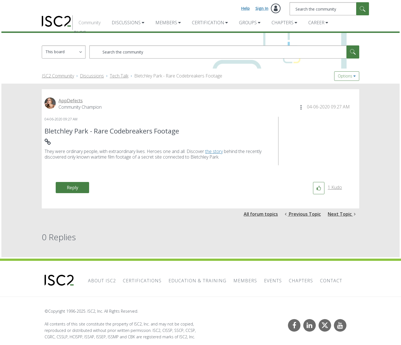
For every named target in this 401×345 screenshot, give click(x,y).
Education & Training (197, 281)
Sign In (261, 8)
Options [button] (345, 76)
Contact (331, 281)
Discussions (126, 23)
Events (273, 281)
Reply (72, 187)
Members (166, 23)
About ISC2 (102, 281)
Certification (208, 23)
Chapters (283, 23)
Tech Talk (119, 76)
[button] (301, 107)
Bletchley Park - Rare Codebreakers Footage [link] (178, 76)
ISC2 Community (58, 76)
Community (90, 23)
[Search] (329, 8)
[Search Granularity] (63, 52)
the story (214, 151)
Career (316, 23)
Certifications (142, 281)
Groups (248, 23)
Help (245, 8)
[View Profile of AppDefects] (70, 101)
